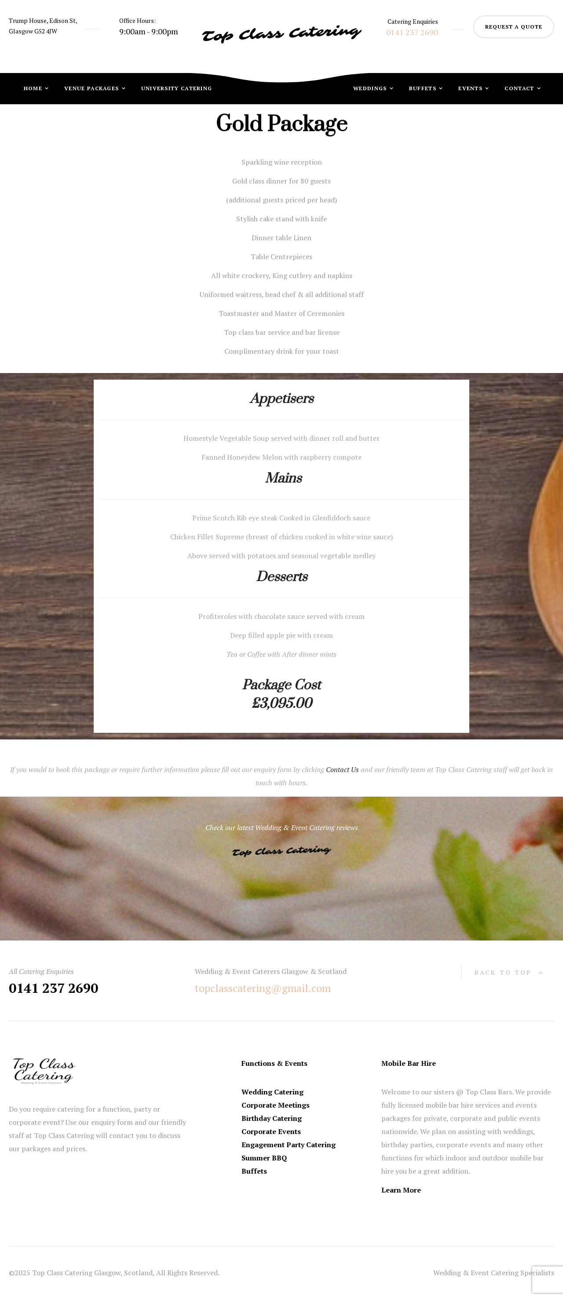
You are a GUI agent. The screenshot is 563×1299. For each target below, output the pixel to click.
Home (34, 88)
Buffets (423, 88)
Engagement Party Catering (288, 1144)
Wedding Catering (272, 1092)
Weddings (371, 88)
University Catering (176, 88)
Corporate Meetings (275, 1105)
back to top (503, 972)
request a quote (513, 26)
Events (471, 88)
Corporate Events (271, 1131)
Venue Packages (92, 88)
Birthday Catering (271, 1118)
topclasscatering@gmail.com (263, 988)
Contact (520, 88)
